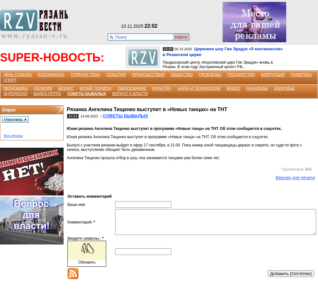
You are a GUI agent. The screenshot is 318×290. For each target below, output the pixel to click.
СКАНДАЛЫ (257, 88)
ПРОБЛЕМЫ (210, 75)
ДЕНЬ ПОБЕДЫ (17, 75)
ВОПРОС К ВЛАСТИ (130, 94)
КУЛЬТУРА (161, 88)
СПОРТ (10, 80)
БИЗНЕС (65, 88)
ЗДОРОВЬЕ (284, 88)
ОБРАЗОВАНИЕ (132, 88)
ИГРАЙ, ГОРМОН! (96, 88)
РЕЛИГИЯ (43, 88)
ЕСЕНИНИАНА (51, 75)
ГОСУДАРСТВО (241, 75)
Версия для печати (295, 177)
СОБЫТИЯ (116, 75)
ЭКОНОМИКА (15, 88)
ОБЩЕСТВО (182, 75)
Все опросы (13, 136)
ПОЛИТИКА (301, 75)
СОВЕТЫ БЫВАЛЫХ (86, 94)
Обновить (86, 267)
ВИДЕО (233, 88)
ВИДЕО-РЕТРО (47, 94)
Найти (181, 37)
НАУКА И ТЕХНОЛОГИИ (199, 88)
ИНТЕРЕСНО (15, 94)
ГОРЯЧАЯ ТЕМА (85, 75)
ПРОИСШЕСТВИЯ (148, 75)
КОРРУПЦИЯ (273, 75)
